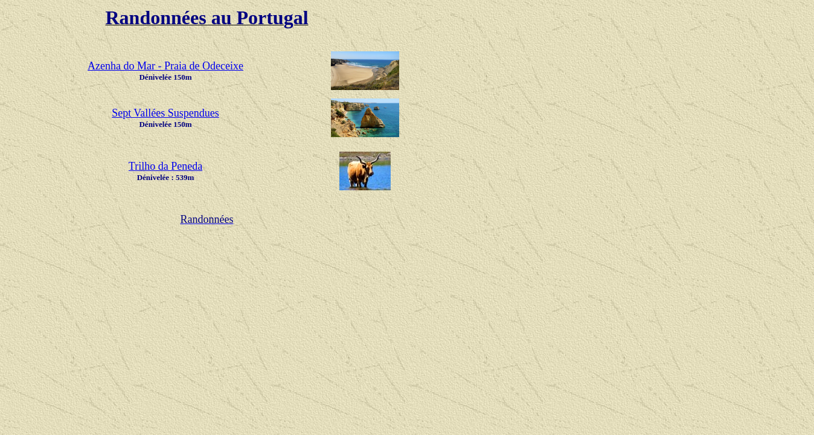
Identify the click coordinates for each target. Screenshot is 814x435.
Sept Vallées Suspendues (165, 113)
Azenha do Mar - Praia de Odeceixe (165, 66)
